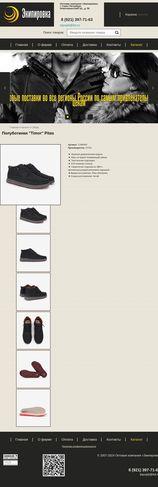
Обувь (35, 127)
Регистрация (96, 14)
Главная (21, 45)
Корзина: (131, 14)
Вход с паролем (114, 14)
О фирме (45, 45)
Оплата (67, 45)
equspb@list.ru (70, 25)
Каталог (137, 45)
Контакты (114, 45)
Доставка (90, 45)
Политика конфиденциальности (79, 446)
